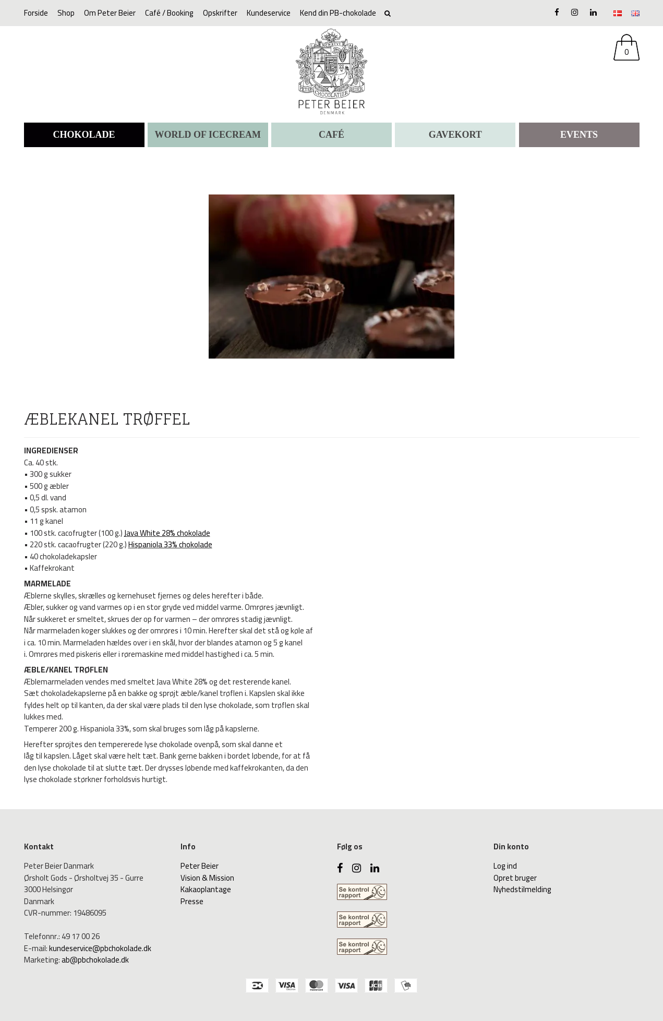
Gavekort (455, 134)
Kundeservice (269, 12)
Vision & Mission (207, 877)
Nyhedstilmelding (522, 889)
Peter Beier (199, 865)
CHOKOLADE (84, 134)
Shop (66, 12)
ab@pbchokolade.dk (95, 959)
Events (579, 134)
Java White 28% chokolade (167, 532)
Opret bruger (515, 877)
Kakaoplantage (205, 889)
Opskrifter (220, 12)
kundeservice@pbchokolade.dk (100, 948)
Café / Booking (169, 12)
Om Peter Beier (110, 12)
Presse (191, 901)
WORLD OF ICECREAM (208, 134)
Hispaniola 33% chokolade (170, 544)
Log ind (505, 865)
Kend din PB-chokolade (338, 12)
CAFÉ (331, 134)
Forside (36, 12)
